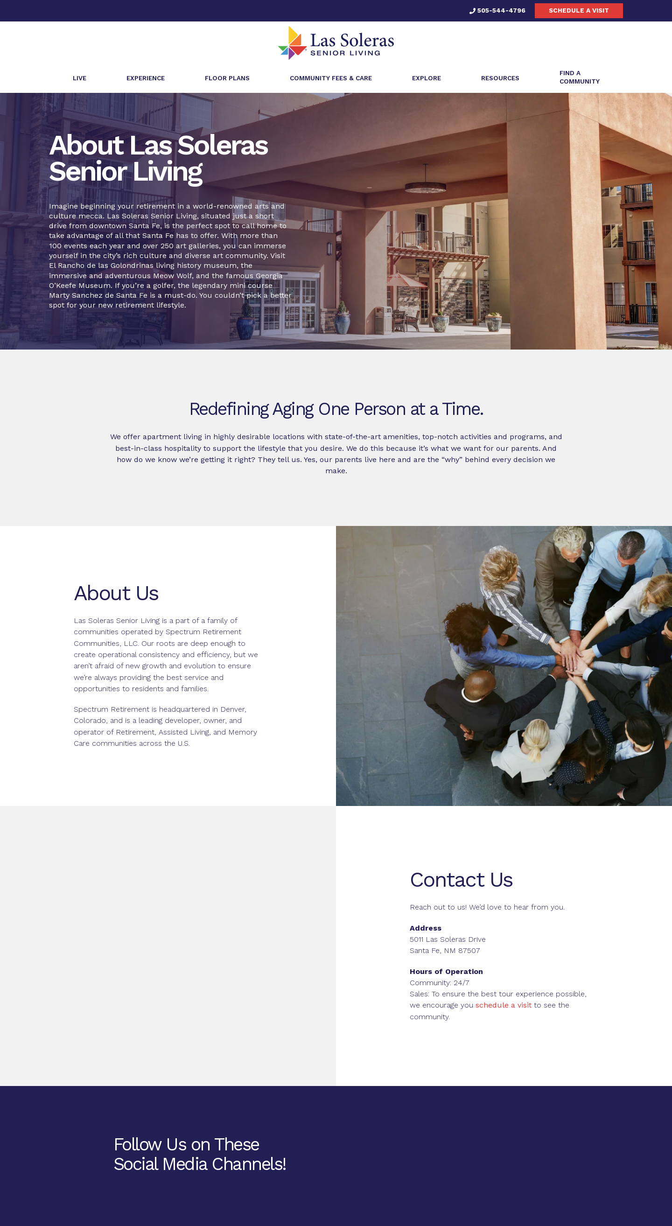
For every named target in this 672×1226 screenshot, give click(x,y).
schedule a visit (504, 1005)
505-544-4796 (497, 10)
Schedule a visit (579, 10)
